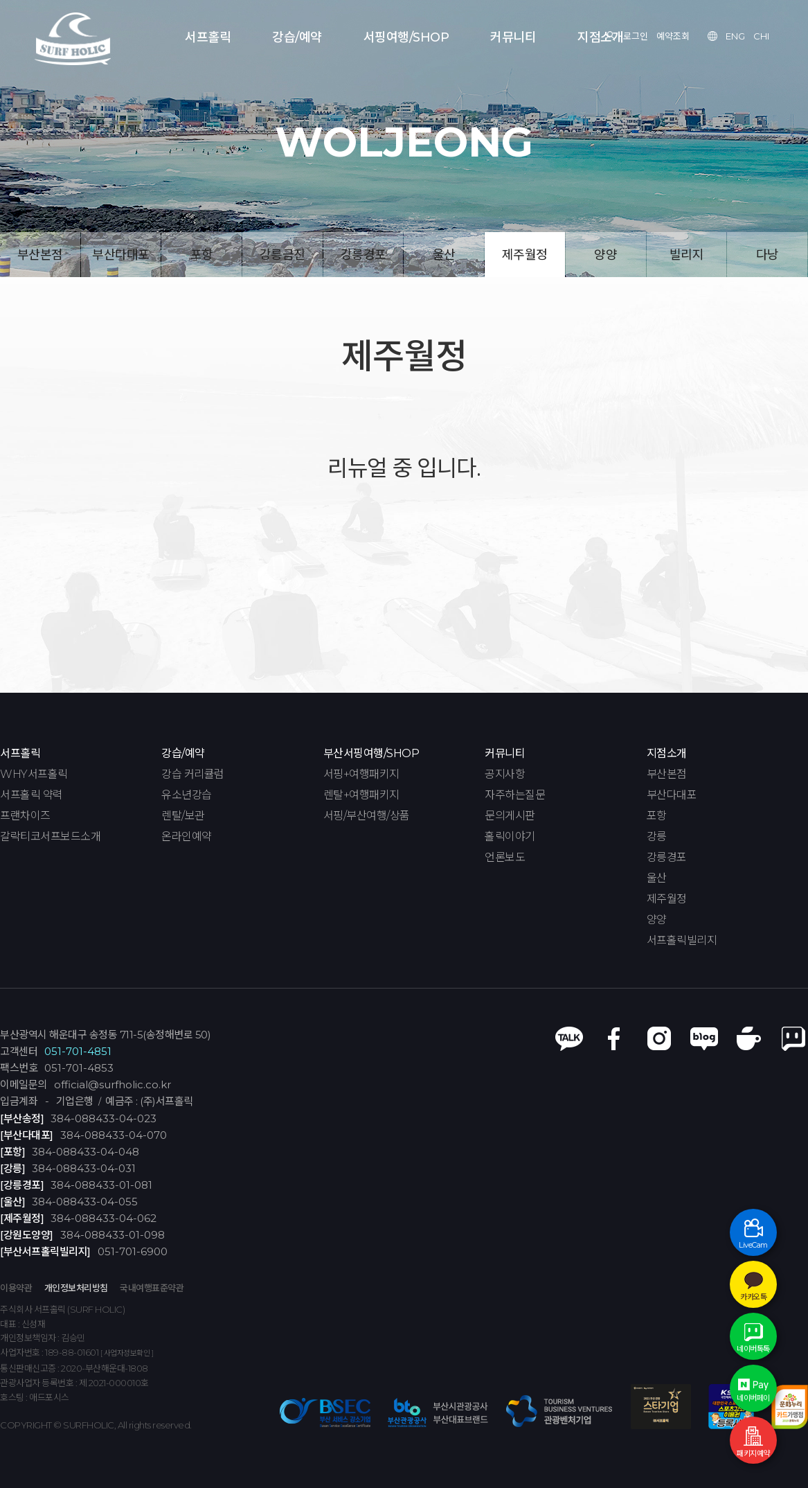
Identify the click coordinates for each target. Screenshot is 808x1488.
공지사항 (505, 774)
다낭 (767, 255)
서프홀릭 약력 (31, 795)
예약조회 (673, 36)
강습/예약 (297, 37)
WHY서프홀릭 (34, 774)
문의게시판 (510, 816)
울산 (444, 255)
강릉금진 (282, 255)
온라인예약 (186, 836)
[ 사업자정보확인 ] (127, 1353)
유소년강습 (186, 795)
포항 (201, 255)
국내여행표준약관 (151, 1287)
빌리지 (687, 255)
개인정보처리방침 (76, 1287)
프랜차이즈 (25, 816)
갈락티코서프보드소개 (50, 836)
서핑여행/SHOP (406, 37)
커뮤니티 (513, 37)
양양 (605, 255)
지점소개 (600, 37)
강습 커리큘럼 (192, 774)
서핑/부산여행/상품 (366, 816)
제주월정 (525, 255)
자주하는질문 (515, 795)
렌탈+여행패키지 (361, 795)
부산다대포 (121, 255)
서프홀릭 (208, 37)
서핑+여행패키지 (361, 774)
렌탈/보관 (183, 816)
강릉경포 (363, 255)
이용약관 (16, 1287)
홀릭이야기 (510, 836)
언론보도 (505, 857)
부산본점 (40, 255)
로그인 (635, 36)
